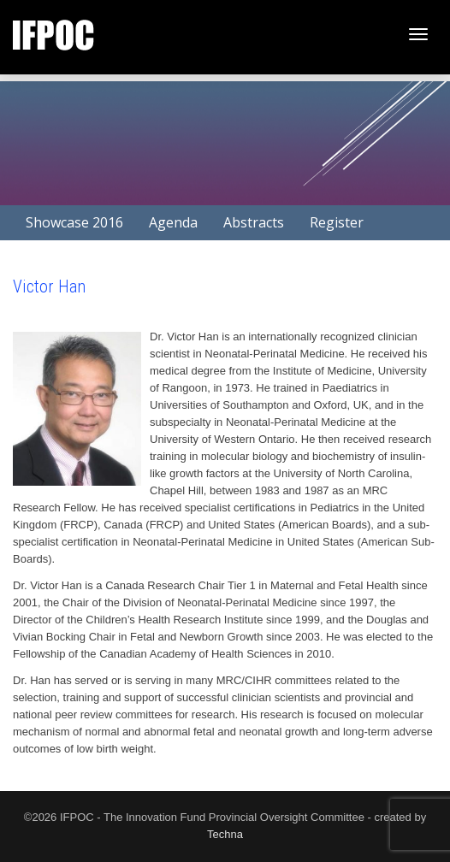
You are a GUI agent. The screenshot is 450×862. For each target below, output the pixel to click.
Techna (225, 834)
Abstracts (253, 222)
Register (337, 222)
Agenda (173, 222)
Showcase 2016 (74, 222)
